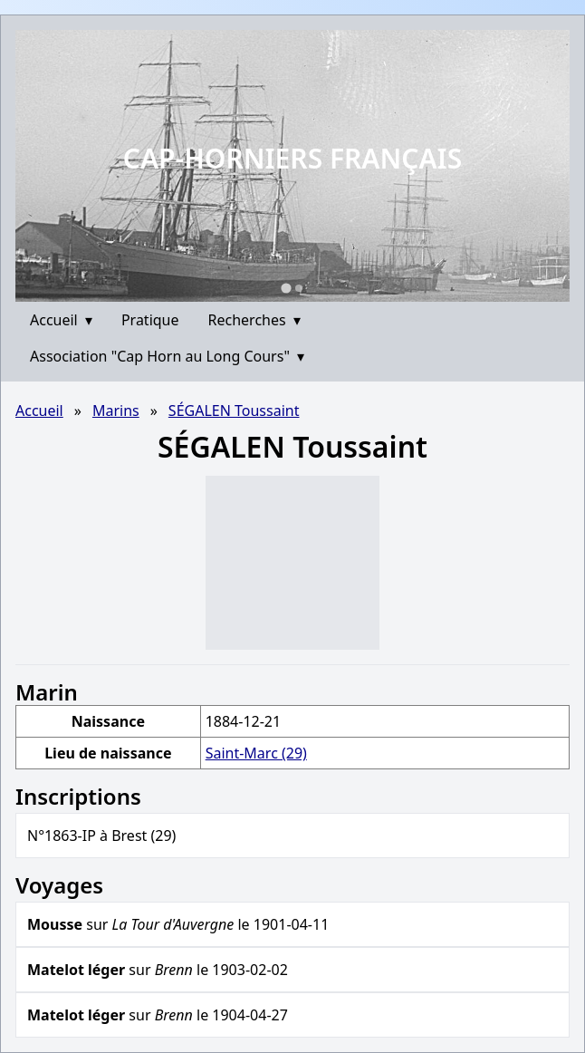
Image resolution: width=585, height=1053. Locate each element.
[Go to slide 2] (298, 288)
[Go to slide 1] (286, 288)
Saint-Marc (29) (256, 753)
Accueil (61, 320)
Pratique (150, 320)
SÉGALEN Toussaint (234, 410)
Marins (115, 410)
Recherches (254, 320)
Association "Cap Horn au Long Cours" (167, 356)
